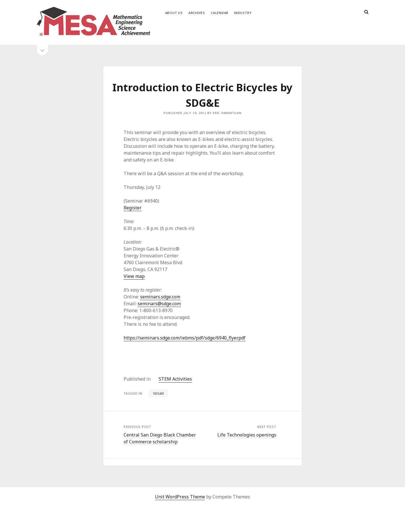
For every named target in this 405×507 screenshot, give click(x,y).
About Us (174, 13)
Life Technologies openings (246, 435)
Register (133, 208)
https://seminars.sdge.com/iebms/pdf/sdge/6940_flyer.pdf (185, 338)
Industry (242, 13)
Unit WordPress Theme (180, 497)
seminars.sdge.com (160, 297)
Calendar (219, 13)
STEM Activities (175, 379)
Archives (197, 13)
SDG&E (158, 393)
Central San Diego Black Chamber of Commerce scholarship (160, 438)
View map (134, 276)
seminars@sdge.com (159, 303)
